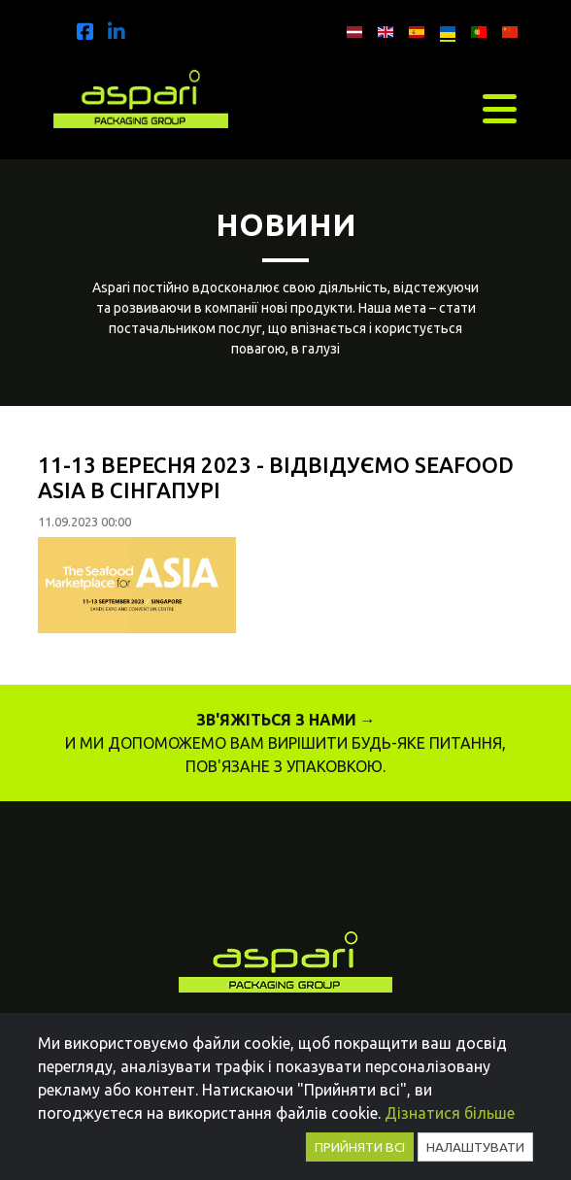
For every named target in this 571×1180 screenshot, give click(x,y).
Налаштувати (475, 1147)
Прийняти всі (360, 1147)
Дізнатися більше (450, 1113)
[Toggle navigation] (500, 108)
